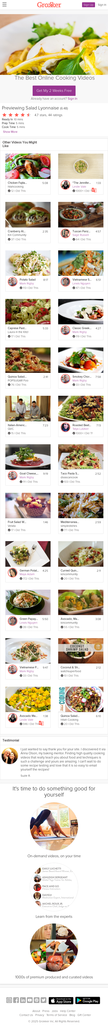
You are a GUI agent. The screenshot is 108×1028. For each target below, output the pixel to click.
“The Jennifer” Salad (82, 182)
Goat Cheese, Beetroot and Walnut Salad (29, 473)
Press (45, 1011)
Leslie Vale (79, 186)
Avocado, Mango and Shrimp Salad (70, 619)
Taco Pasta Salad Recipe (70, 473)
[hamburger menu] (3, 4)
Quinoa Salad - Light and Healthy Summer (70, 716)
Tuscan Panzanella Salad (82, 231)
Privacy (39, 1015)
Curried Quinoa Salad (70, 570)
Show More (10, 131)
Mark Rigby (27, 283)
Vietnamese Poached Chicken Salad (29, 667)
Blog (72, 1015)
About (36, 1011)
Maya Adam (27, 574)
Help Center (68, 1011)
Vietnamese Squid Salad (82, 279)
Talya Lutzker (81, 429)
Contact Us (26, 1015)
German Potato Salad (29, 570)
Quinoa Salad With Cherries (17, 376)
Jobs (55, 1011)
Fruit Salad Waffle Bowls (17, 522)
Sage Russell (81, 235)
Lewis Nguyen (81, 283)
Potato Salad (28, 279)
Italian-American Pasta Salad (17, 425)
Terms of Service (56, 1015)
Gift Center (84, 1015)
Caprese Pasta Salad (17, 328)
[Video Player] (54, 44)
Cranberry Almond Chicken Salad (17, 231)
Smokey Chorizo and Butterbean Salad (82, 376)
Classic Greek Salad (82, 328)
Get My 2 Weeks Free (54, 90)
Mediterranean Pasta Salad (70, 522)
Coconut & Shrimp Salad (70, 667)
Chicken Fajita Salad (17, 182)
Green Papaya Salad (29, 619)
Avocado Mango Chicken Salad (29, 716)
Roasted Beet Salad (82, 425)
